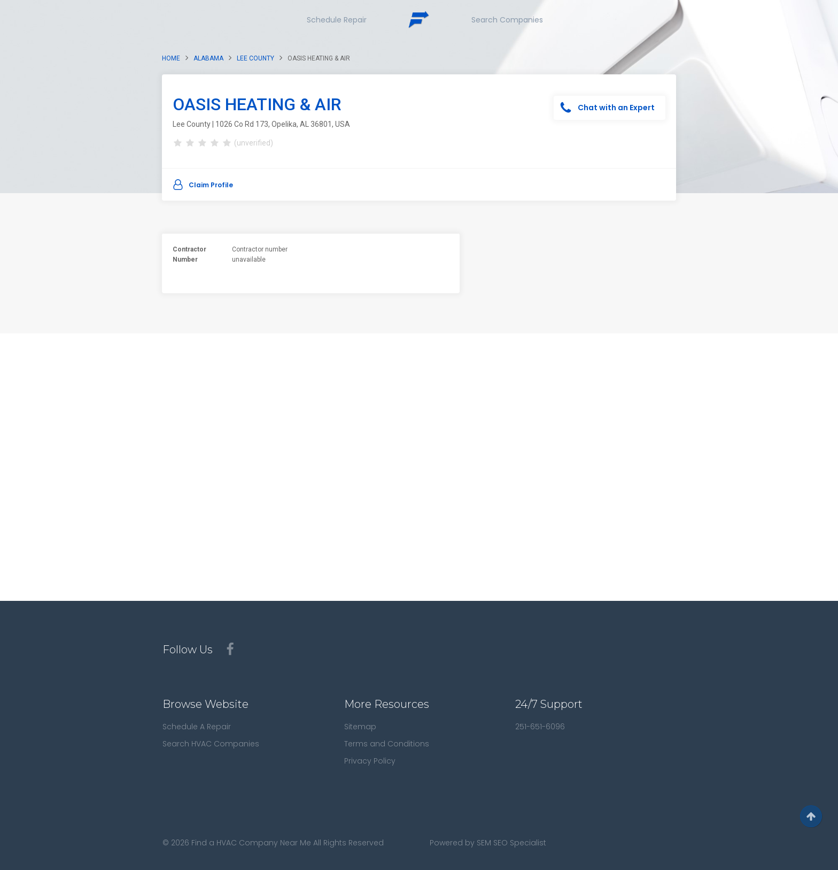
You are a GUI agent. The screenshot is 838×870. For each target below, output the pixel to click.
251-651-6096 (540, 726)
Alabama (208, 58)
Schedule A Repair (196, 726)
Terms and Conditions (386, 743)
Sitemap (360, 726)
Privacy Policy (369, 760)
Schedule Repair (337, 19)
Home (171, 58)
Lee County (255, 58)
